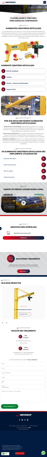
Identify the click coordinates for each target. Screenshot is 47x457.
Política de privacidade (33, 425)
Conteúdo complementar (23, 429)
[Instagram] (25, 420)
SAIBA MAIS (23, 271)
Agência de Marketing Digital (22, 427)
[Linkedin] (27, 420)
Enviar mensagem (10, 406)
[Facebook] (19, 420)
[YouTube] (22, 420)
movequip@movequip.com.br (23, 340)
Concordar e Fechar (20, 453)
